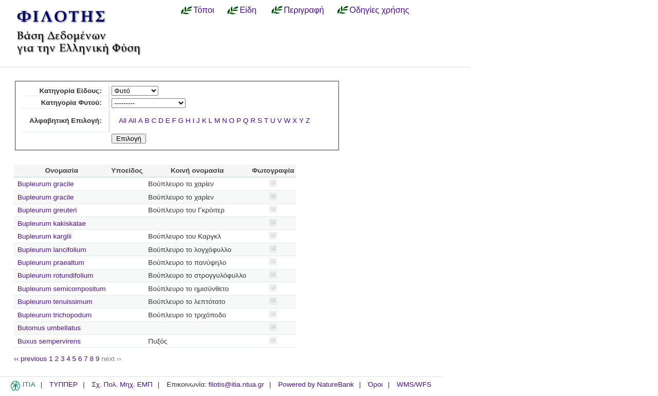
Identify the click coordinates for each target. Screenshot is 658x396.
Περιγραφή (304, 9)
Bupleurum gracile (45, 184)
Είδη (248, 9)
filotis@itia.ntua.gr (236, 384)
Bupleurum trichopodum (54, 315)
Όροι (375, 384)
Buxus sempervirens (49, 341)
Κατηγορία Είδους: (70, 91)
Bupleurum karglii (44, 236)
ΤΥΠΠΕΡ (63, 384)
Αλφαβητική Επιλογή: (65, 120)
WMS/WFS (414, 384)
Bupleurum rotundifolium (55, 275)
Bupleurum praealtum (50, 262)
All (122, 120)
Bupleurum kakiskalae (51, 223)
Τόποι (203, 9)
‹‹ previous (30, 359)
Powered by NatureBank (316, 384)
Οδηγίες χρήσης (379, 9)
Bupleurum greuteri (47, 210)
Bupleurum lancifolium (51, 250)
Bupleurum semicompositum (61, 289)
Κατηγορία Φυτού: (71, 102)
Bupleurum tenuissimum (55, 301)
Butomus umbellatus (49, 328)
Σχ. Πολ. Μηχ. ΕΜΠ (122, 384)
